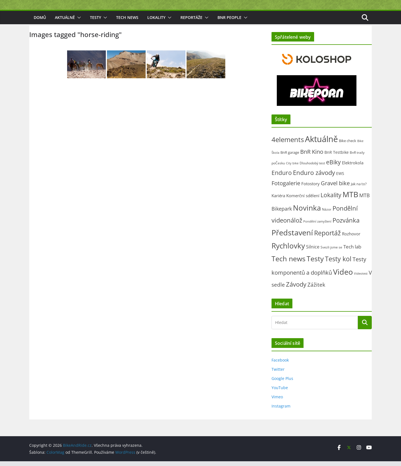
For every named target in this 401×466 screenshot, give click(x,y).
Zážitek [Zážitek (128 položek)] (316, 289)
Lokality (156, 22)
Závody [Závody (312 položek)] (296, 289)
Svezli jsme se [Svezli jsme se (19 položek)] (331, 252)
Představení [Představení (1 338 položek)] (292, 237)
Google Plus (282, 383)
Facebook (280, 364)
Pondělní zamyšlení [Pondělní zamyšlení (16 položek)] (317, 226)
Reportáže (191, 22)
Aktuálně (65, 22)
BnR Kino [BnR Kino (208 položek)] (311, 156)
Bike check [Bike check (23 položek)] (347, 145)
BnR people (229, 22)
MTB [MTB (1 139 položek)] (350, 199)
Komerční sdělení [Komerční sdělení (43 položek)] (302, 200)
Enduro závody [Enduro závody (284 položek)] (314, 177)
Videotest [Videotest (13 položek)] (361, 278)
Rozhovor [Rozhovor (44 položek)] (351, 238)
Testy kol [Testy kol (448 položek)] (338, 263)
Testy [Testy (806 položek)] (315, 263)
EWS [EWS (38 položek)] (340, 177)
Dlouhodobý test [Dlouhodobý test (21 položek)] (312, 167)
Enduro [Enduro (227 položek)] (282, 177)
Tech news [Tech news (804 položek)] (288, 263)
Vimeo (277, 401)
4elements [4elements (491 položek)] (288, 144)
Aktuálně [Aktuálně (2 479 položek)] (321, 143)
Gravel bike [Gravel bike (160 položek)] (335, 187)
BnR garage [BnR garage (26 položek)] (289, 156)
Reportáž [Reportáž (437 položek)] (327, 237)
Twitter (278, 373)
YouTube (280, 392)
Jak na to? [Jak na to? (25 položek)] (359, 188)
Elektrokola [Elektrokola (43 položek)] (352, 167)
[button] (78, 22)
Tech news (127, 22)
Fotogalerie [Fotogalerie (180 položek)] (286, 187)
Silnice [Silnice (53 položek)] (312, 251)
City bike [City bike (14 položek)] (292, 167)
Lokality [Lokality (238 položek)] (331, 199)
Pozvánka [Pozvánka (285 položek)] (346, 225)
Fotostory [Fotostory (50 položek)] (310, 188)
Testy (95, 22)
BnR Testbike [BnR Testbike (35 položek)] (336, 156)
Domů (40, 22)
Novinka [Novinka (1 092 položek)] (307, 212)
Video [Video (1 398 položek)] (343, 276)
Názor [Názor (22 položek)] (326, 213)
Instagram (281, 410)
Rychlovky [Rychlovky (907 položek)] (288, 250)
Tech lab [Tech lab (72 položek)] (352, 251)
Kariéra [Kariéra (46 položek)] (278, 200)
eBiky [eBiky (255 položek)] (333, 166)
